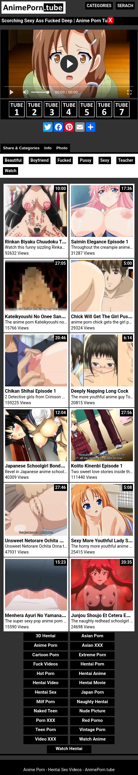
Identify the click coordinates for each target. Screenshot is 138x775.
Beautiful (13, 160)
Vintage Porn (93, 729)
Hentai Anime (92, 673)
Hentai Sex (45, 692)
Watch (10, 170)
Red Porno (92, 720)
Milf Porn (46, 701)
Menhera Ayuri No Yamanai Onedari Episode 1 (54, 615)
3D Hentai (45, 635)
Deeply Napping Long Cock (99, 391)
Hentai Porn (92, 664)
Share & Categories (21, 148)
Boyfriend (40, 160)
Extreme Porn (92, 654)
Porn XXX (45, 720)
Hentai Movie (92, 682)
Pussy (85, 160)
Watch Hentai (68, 748)
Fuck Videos (45, 664)
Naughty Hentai (92, 701)
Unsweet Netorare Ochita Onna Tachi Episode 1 (55, 540)
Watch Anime (92, 739)
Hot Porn (46, 673)
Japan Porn (92, 692)
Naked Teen (46, 711)
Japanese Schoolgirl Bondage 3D (40, 466)
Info (47, 148)
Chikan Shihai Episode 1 (30, 391)
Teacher (125, 160)
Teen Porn (45, 729)
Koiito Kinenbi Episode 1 (97, 466)
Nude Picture (93, 711)
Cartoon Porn (45, 654)
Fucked (64, 160)
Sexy (104, 160)
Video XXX (45, 739)
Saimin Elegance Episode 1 (99, 242)
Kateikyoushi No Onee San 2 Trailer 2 (44, 316)
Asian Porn (92, 635)
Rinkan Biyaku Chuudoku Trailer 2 (41, 242)
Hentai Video (45, 682)
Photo (62, 148)
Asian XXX (92, 645)
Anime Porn (45, 645)
